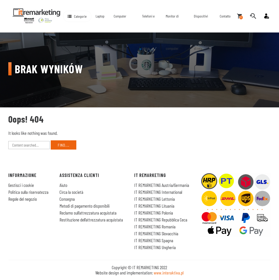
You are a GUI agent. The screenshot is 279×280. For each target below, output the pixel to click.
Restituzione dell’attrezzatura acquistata (91, 219)
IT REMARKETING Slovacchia (156, 233)
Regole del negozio (22, 199)
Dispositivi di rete (201, 32)
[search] (253, 16)
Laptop (100, 16)
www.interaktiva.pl (169, 272)
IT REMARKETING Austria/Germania (161, 185)
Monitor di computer (172, 32)
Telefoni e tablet (148, 32)
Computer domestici (120, 32)
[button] (77, 16)
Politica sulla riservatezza (28, 192)
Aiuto (63, 185)
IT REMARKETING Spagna (153, 240)
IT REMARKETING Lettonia (154, 199)
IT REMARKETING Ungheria (155, 247)
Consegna (67, 199)
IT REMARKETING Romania (154, 226)
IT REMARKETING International (158, 192)
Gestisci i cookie (21, 185)
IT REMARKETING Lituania (154, 206)
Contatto (225, 16)
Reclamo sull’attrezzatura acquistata (87, 212)
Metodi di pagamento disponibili (84, 206)
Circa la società (71, 192)
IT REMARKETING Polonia (153, 212)
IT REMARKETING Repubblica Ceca (160, 219)
